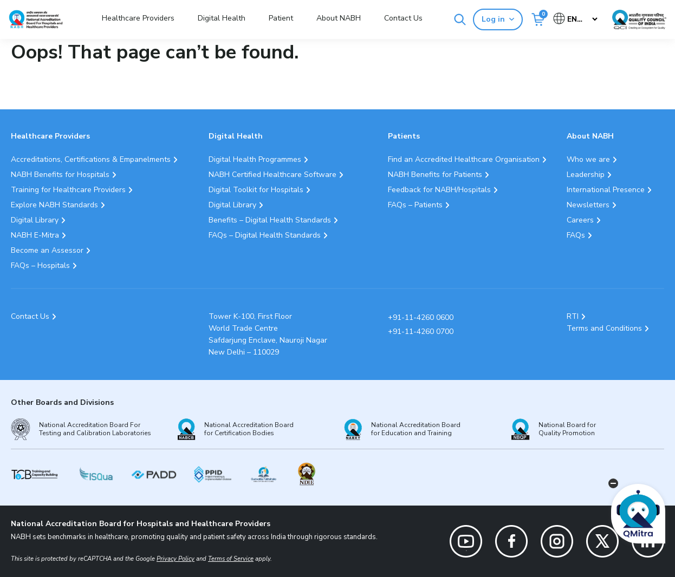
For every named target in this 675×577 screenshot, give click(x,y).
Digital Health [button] (221, 18)
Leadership (586, 174)
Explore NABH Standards (54, 205)
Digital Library (35, 220)
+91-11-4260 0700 (420, 331)
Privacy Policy (175, 559)
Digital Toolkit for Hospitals (256, 190)
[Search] (460, 19)
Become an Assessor (47, 250)
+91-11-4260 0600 (420, 317)
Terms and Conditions (604, 328)
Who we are (588, 159)
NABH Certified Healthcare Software (272, 174)
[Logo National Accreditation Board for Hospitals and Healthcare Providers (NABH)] (36, 19)
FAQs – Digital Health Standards (265, 235)
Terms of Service (231, 559)
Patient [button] (281, 18)
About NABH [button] (338, 18)
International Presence (606, 190)
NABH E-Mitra (35, 235)
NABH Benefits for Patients (435, 174)
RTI (573, 316)
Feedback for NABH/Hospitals (439, 190)
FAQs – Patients (415, 205)
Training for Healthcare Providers (68, 190)
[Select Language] (576, 19)
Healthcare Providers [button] (138, 18)
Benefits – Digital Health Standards (270, 220)
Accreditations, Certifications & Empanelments (91, 159)
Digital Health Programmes (255, 159)
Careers (580, 220)
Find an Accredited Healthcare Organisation (464, 159)
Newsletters (588, 205)
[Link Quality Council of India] (639, 19)
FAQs (576, 235)
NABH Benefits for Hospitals (60, 174)
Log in (498, 19)
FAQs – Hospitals (40, 265)
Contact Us (403, 18)
